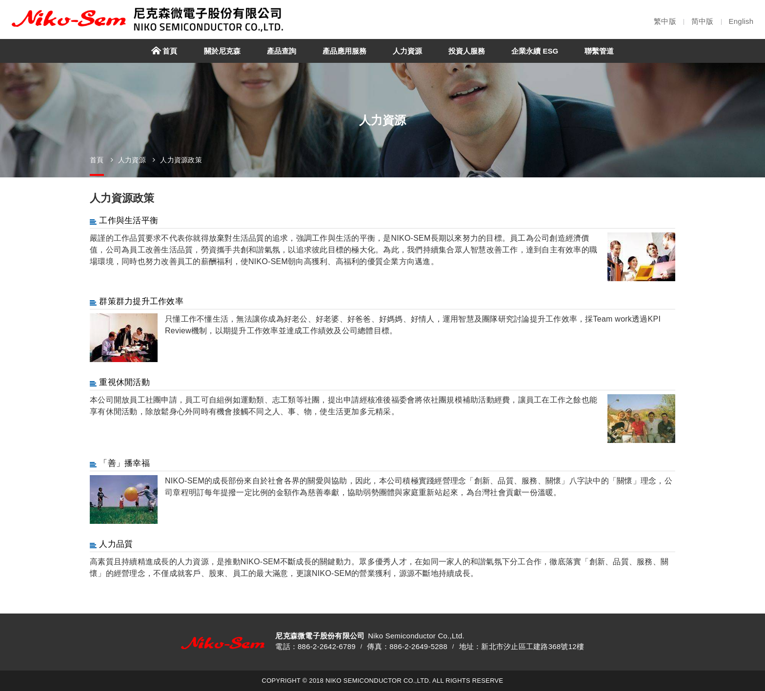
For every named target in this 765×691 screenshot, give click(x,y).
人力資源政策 (181, 160)
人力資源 (132, 160)
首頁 (97, 160)
